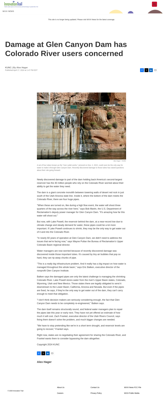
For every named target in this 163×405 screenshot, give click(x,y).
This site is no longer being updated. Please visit (67, 25)
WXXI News (8, 16)
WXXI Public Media (131, 398)
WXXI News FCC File (132, 393)
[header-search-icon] (156, 6)
